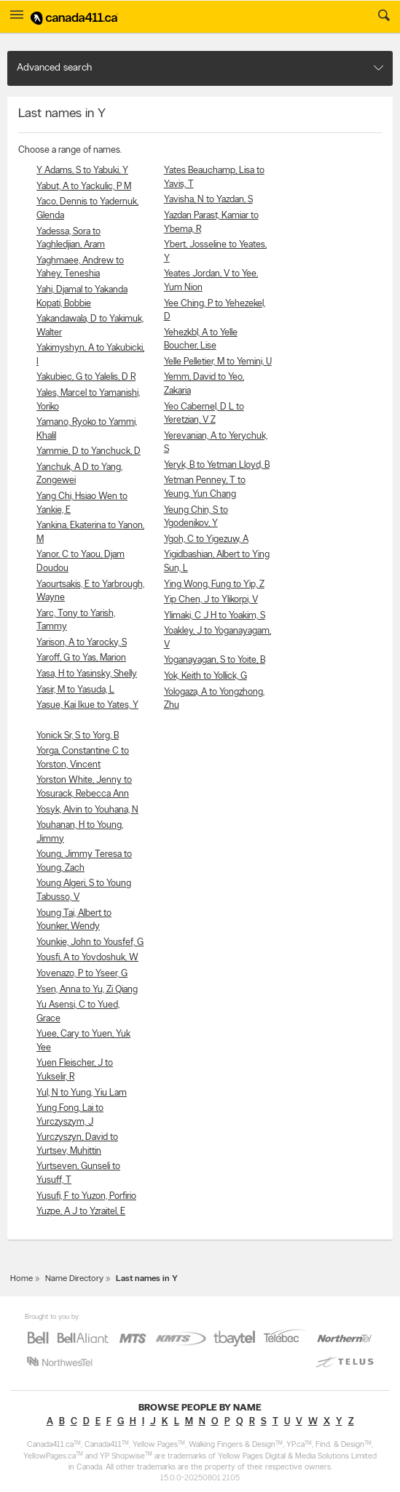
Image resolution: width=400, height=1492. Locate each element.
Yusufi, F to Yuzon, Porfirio (86, 1196)
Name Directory (74, 1278)
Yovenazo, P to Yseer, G (82, 973)
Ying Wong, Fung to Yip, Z (214, 584)
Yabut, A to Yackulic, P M (83, 186)
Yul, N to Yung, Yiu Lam (81, 1093)
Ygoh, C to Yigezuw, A (206, 539)
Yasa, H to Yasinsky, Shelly (86, 674)
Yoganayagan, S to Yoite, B (214, 660)
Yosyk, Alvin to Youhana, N (87, 810)
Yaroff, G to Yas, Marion (81, 658)
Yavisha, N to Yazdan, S (208, 199)
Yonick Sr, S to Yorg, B (77, 736)
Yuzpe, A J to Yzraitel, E (80, 1211)
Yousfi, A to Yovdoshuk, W (87, 957)
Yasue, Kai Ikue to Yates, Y (87, 705)
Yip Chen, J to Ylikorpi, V (211, 600)
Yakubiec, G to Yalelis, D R (86, 377)
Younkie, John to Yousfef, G (90, 942)
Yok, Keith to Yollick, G (205, 676)
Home (21, 1278)
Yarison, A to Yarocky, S (81, 642)
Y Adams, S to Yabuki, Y (82, 170)
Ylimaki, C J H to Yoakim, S (214, 616)
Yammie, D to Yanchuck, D (88, 451)
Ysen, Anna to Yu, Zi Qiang (87, 989)
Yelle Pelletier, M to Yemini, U (218, 362)
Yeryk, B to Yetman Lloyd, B (217, 465)
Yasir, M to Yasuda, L (75, 690)
